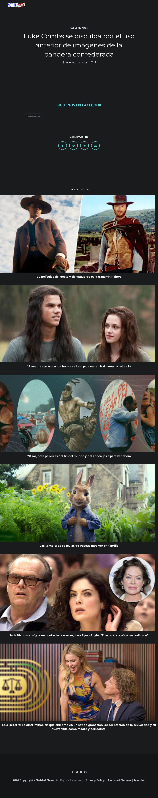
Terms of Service (119, 780)
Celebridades (79, 27)
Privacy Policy (95, 780)
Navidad (140, 780)
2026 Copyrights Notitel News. (34, 780)
